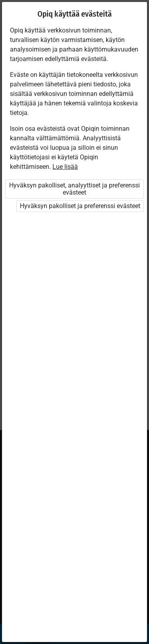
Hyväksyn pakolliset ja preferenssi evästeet (80, 206)
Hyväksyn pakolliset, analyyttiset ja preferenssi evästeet (74, 189)
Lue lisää (65, 166)
